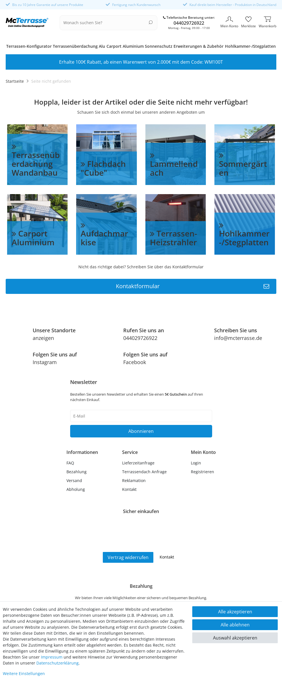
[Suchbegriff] (105, 23)
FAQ (70, 463)
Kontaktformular (193, 286)
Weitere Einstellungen (24, 673)
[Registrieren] (203, 471)
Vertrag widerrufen (128, 557)
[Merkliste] (248, 23)
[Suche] (150, 22)
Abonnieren (141, 431)
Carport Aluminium (125, 46)
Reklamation (134, 480)
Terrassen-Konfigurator (29, 46)
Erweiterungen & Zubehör (198, 46)
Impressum (51, 657)
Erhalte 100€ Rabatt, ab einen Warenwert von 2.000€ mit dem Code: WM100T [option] (141, 62)
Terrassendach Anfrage (144, 471)
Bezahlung (76, 471)
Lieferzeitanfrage (138, 463)
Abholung (75, 489)
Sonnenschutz (158, 46)
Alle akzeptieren (235, 612)
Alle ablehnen (235, 625)
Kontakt (129, 489)
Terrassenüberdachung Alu (79, 46)
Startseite (15, 81)
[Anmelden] (203, 462)
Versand (74, 480)
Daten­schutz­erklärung (57, 663)
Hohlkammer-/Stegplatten (250, 46)
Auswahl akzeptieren (235, 638)
